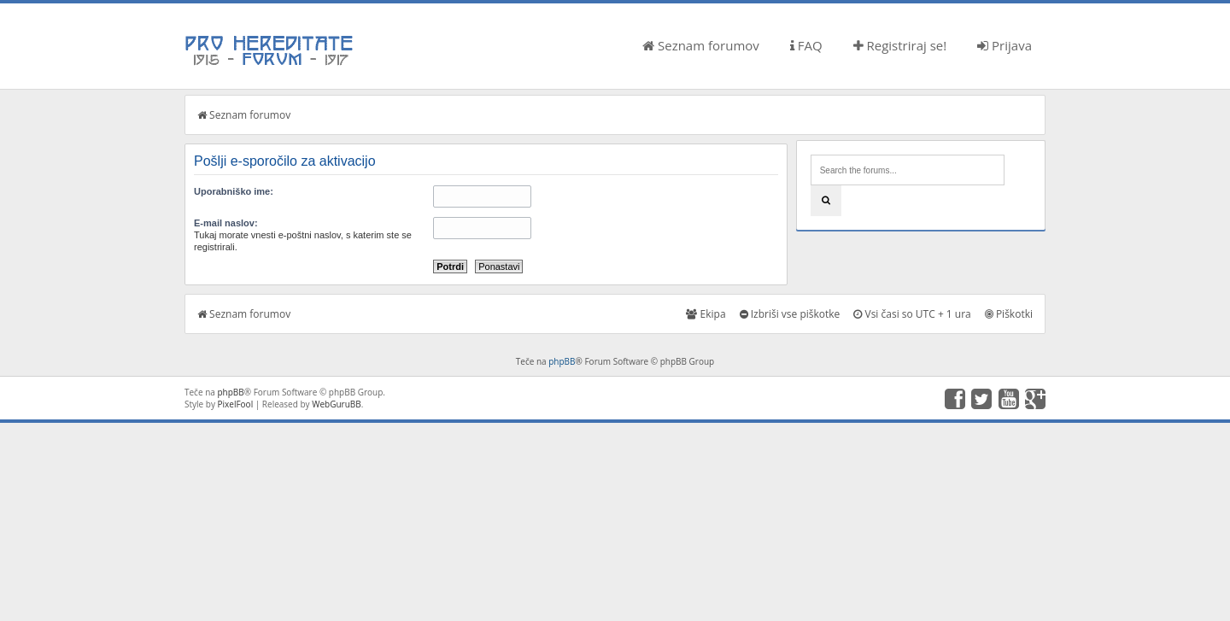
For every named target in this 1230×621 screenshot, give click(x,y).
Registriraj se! (900, 45)
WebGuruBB (336, 404)
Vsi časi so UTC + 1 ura (911, 314)
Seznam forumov (700, 45)
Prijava (1004, 45)
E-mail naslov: (226, 223)
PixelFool (236, 404)
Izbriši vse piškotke (790, 314)
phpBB (561, 361)
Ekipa (705, 314)
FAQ (806, 45)
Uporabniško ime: (233, 191)
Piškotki (1009, 314)
